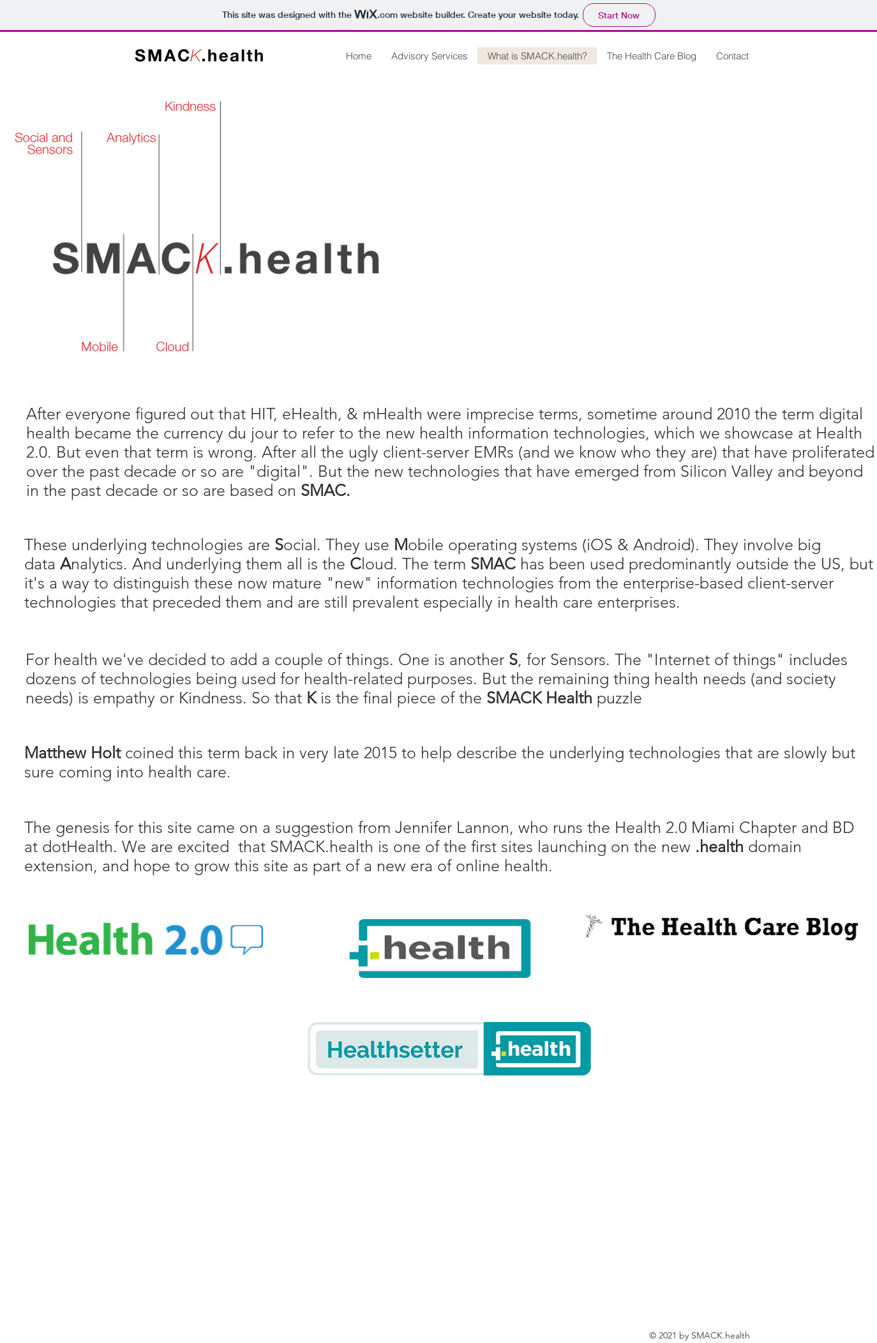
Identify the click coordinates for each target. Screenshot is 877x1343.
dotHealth (77, 846)
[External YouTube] (668, 230)
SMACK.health (321, 846)
